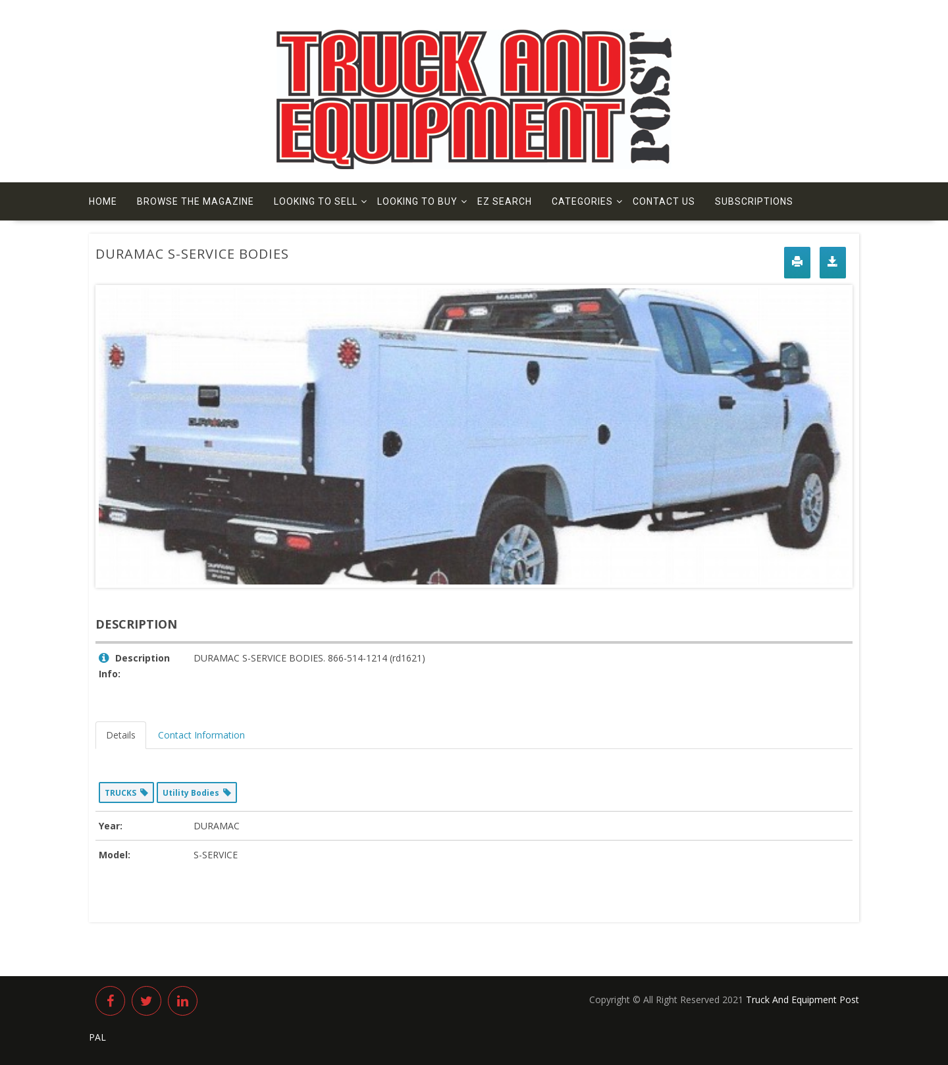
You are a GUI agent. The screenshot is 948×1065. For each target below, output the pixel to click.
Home (103, 201)
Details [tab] (121, 735)
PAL (97, 1037)
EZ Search (504, 201)
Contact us (664, 201)
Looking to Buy (417, 201)
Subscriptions (754, 201)
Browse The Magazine (195, 201)
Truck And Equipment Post (802, 999)
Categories (582, 201)
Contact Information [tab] (201, 735)
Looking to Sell (315, 201)
